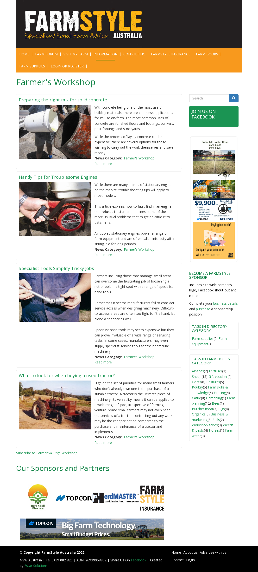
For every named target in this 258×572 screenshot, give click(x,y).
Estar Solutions (36, 565)
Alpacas (198, 371)
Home (24, 54)
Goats (196, 382)
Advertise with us (213, 552)
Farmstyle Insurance (170, 54)
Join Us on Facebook (205, 114)
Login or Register (67, 66)
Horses (214, 430)
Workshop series (205, 425)
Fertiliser (215, 371)
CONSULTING (134, 54)
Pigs (221, 409)
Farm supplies (203, 338)
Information (106, 54)
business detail (224, 303)
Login (190, 560)
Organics (199, 414)
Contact (177, 560)
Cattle (196, 398)
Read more (103, 163)
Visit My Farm (75, 54)
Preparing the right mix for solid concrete (68, 99)
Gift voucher (217, 376)
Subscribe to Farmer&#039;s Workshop (46, 453)
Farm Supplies (32, 66)
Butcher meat (202, 409)
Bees (216, 403)
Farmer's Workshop (139, 158)
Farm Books (207, 54)
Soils (216, 419)
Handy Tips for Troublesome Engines (63, 176)
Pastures (213, 382)
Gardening (214, 398)
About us (190, 552)
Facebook (139, 560)
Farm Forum (46, 54)
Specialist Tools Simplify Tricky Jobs (61, 268)
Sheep (196, 376)
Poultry (197, 387)
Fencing (220, 392)
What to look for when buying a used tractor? (72, 375)
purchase (203, 309)
